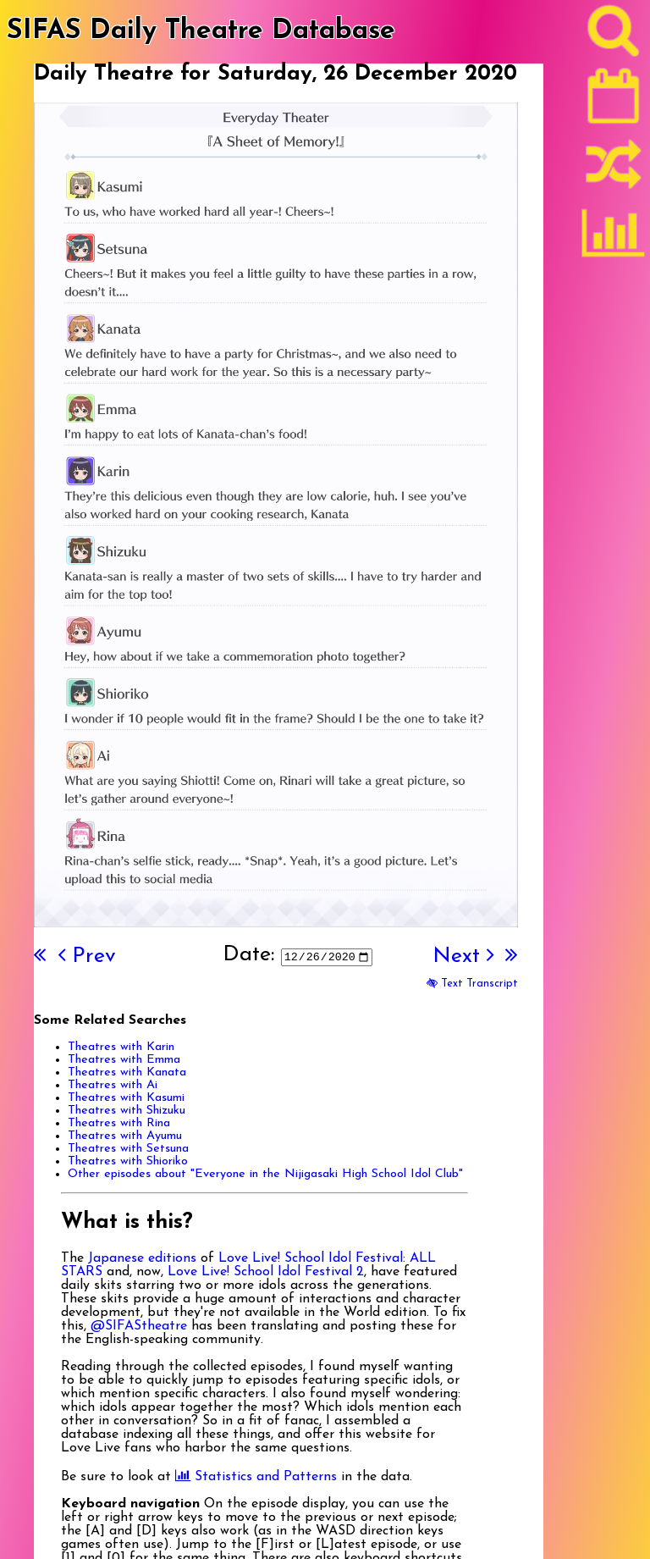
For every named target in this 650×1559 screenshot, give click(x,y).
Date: (248, 954)
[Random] (613, 172)
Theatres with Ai (112, 1085)
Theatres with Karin (121, 1047)
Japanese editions (142, 1258)
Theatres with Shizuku (126, 1110)
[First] (40, 956)
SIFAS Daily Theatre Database (201, 31)
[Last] (511, 956)
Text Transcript (472, 983)
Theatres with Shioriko (128, 1161)
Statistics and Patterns (256, 1477)
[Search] (613, 35)
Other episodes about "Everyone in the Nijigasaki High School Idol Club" (265, 1174)
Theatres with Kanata (127, 1072)
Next (462, 956)
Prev (87, 956)
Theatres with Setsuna (128, 1148)
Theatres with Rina (119, 1123)
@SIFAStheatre (139, 1326)
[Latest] (613, 102)
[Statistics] (613, 239)
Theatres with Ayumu (125, 1136)
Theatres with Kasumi (126, 1098)
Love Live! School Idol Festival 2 (266, 1272)
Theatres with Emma (124, 1059)
